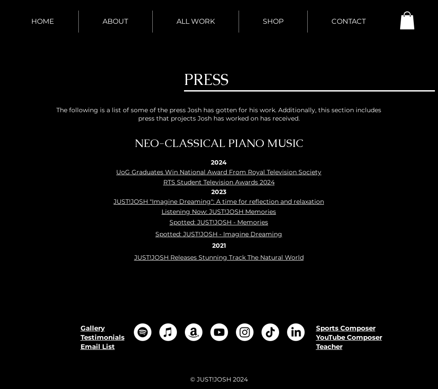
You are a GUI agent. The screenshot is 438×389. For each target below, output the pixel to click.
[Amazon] (193, 332)
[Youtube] (219, 332)
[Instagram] (245, 332)
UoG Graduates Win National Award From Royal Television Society (218, 172)
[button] (407, 20)
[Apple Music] (168, 332)
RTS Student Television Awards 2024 (219, 182)
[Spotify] (142, 332)
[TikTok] (270, 332)
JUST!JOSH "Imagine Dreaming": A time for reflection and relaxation (219, 202)
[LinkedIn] (296, 332)
